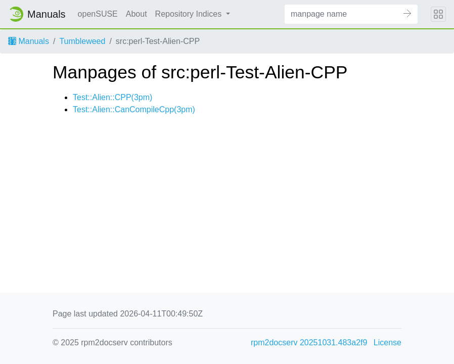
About (136, 14)
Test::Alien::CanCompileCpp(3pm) (134, 109)
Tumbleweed (82, 41)
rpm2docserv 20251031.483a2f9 (309, 342)
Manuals (28, 41)
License (387, 342)
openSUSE (98, 14)
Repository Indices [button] (189, 14)
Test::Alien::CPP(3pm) (112, 97)
